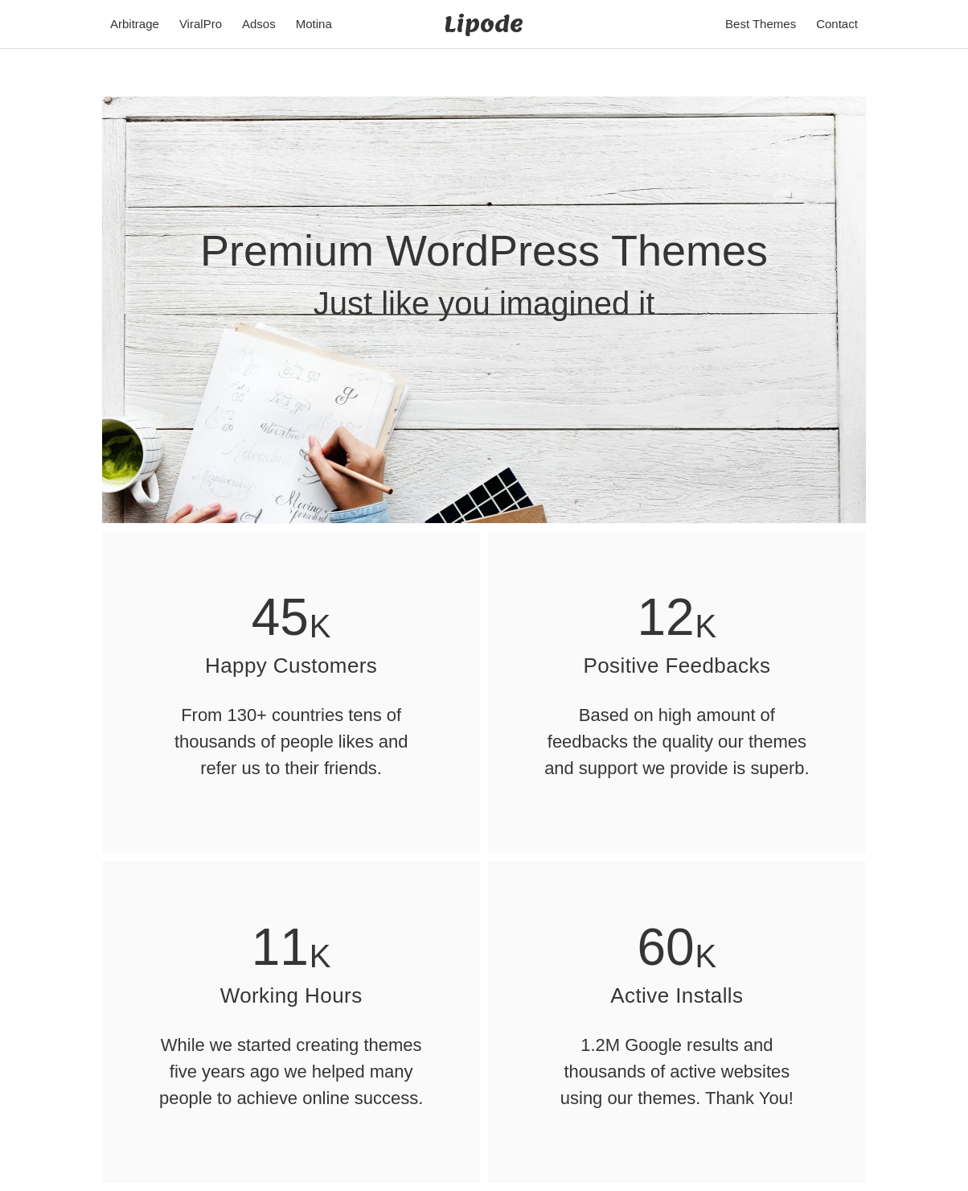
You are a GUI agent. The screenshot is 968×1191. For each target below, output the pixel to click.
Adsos (259, 24)
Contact (837, 24)
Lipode (483, 23)
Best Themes (760, 24)
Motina (314, 24)
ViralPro (200, 24)
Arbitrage (134, 24)
